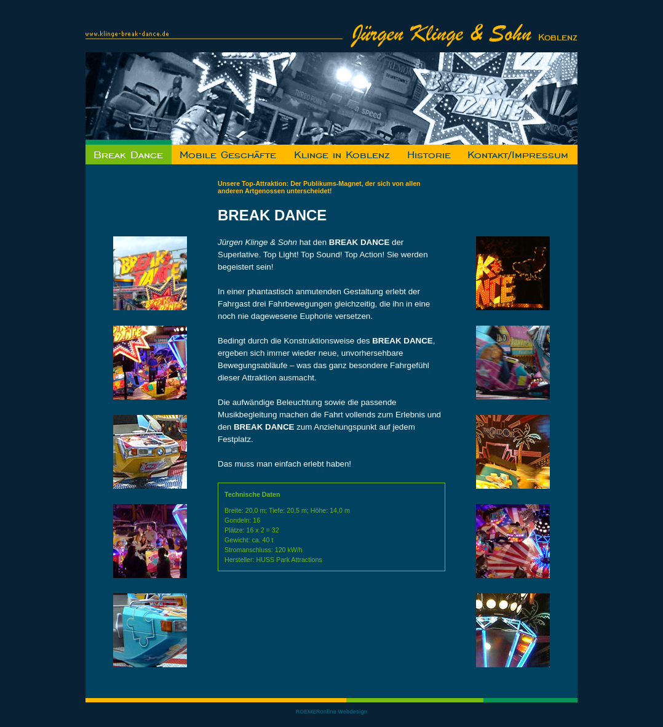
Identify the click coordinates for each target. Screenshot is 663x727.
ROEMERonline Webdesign (331, 712)
